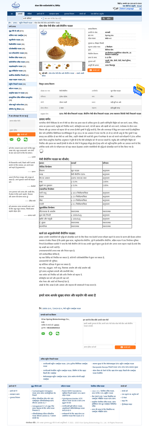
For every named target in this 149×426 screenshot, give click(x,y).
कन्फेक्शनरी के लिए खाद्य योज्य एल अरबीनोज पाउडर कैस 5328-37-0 (73, 415)
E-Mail (124, 398)
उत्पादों (20, 14)
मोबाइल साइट (127, 404)
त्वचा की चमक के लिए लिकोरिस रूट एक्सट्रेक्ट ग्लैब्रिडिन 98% (103, 410)
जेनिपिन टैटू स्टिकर (15, 109)
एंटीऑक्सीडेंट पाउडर (15, 49)
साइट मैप (125, 401)
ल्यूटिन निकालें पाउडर (25, 23)
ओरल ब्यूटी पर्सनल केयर (16, 105)
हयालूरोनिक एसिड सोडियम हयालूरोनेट (20, 97)
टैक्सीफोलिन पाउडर (15, 44)
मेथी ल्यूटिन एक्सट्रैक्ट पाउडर (72, 309)
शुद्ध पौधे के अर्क (14, 31)
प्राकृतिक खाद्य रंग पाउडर (16, 93)
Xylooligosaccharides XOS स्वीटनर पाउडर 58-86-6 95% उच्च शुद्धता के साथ (73, 401)
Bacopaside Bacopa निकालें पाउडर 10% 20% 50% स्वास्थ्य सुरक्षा (115, 367)
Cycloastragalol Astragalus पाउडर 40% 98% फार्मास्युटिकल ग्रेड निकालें (43, 393)
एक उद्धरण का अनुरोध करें (130, 394)
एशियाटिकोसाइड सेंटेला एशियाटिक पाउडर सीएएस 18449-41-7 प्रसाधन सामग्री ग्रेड (44, 416)
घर (12, 14)
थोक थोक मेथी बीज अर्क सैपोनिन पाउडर (61, 73)
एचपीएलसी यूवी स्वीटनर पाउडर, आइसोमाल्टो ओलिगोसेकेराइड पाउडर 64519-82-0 (73, 408)
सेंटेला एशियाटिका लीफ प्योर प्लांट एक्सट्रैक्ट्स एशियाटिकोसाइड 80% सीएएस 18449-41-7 (43, 401)
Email (139, 6)
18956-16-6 (46, 309)
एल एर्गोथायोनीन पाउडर (16, 53)
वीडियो (29, 14)
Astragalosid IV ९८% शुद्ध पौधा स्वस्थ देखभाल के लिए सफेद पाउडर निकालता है (43, 408)
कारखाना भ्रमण (54, 14)
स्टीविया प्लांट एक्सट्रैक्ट (16, 35)
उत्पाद (15, 23)
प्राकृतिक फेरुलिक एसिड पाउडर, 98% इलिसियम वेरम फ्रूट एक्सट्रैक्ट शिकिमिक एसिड (104, 404)
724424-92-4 (57, 309)
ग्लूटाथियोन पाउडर (14, 40)
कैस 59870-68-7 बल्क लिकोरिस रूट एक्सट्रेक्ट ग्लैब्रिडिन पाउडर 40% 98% (104, 397)
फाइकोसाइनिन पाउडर (15, 66)
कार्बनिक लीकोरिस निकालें (17, 75)
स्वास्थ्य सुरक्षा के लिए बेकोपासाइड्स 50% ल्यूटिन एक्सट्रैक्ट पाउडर (113, 364)
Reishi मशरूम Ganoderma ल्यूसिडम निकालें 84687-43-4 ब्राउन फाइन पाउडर (73, 393)
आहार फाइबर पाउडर (15, 80)
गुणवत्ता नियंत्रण (69, 14)
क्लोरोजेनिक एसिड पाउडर (17, 62)
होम (9, 23)
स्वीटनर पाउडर (13, 89)
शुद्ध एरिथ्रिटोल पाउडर (16, 71)
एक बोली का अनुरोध (129, 6)
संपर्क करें (82, 14)
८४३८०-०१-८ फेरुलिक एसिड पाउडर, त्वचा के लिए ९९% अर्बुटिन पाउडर (103, 392)
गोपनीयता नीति (30, 423)
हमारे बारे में (40, 14)
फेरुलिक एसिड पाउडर (15, 58)
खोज (108, 19)
